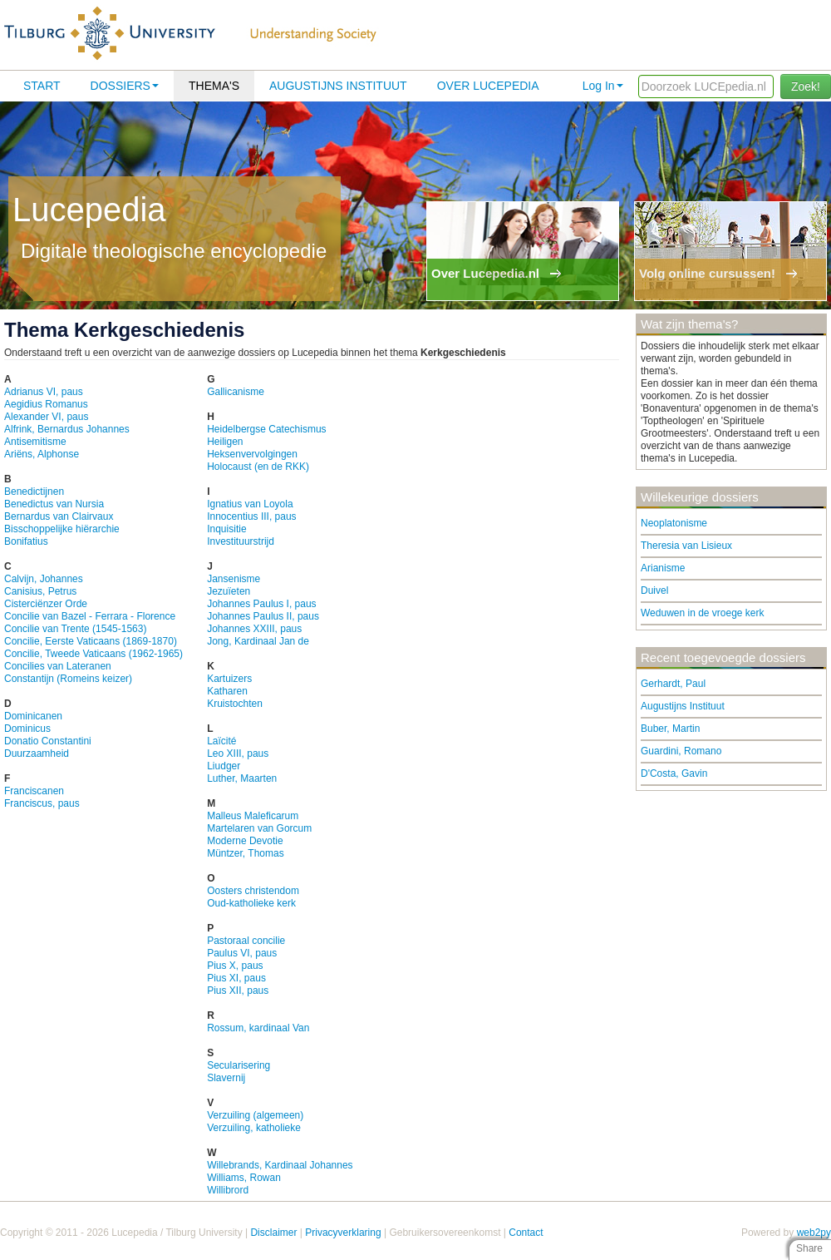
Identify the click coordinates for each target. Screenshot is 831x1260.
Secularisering (238, 1065)
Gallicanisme (235, 392)
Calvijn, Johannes (43, 579)
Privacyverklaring (343, 1232)
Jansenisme (233, 579)
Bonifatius (26, 541)
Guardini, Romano (681, 751)
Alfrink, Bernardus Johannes (67, 429)
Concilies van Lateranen (57, 666)
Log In (603, 85)
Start (42, 85)
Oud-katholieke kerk (251, 903)
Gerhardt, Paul (673, 683)
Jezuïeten (228, 591)
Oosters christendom (253, 891)
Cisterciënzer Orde (45, 604)
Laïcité (221, 741)
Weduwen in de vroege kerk (703, 613)
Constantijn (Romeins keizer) (68, 678)
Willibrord (227, 1190)
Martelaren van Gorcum (259, 828)
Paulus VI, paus (242, 953)
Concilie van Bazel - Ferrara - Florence (89, 616)
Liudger (223, 766)
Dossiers (125, 85)
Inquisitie (226, 529)
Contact (526, 1232)
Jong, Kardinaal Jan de (258, 641)
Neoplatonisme (674, 523)
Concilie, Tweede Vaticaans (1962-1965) (93, 654)
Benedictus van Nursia (54, 504)
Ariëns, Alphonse (41, 454)
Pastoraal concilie (246, 940)
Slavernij (226, 1078)
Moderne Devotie (245, 841)
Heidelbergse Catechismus (266, 429)
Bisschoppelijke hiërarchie (62, 529)
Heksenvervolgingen (252, 454)
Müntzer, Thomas (245, 853)
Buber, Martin (670, 728)
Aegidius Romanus (46, 404)
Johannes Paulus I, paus (261, 604)
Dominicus (27, 728)
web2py (814, 1232)
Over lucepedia (488, 85)
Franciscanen (34, 791)
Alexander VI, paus (46, 416)
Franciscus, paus (42, 803)
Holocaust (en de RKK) (258, 466)
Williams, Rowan (244, 1177)
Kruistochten (235, 703)
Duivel (654, 590)
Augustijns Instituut (338, 85)
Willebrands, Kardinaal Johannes (279, 1165)
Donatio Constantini (47, 741)
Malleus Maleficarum (252, 816)
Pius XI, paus (236, 978)
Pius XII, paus (237, 990)
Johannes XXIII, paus (254, 629)
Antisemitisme (35, 441)
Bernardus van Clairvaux (58, 516)
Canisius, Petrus (40, 591)
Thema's (214, 85)
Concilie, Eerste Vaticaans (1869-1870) (90, 641)
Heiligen (225, 441)
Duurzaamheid (36, 753)
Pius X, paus (235, 965)
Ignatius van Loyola (250, 504)
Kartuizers (229, 678)
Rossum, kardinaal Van (258, 1028)
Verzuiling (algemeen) (255, 1115)
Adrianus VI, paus (43, 392)
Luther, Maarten (242, 778)
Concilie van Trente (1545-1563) (75, 629)
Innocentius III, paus (251, 516)
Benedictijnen (34, 491)
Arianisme (663, 568)
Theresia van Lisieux (686, 545)
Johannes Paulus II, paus (263, 616)
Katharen (227, 691)
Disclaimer (273, 1232)
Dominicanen (33, 716)
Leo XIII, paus (237, 753)
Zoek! (805, 86)
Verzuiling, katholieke (254, 1128)
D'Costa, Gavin (674, 773)
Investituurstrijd (240, 541)
